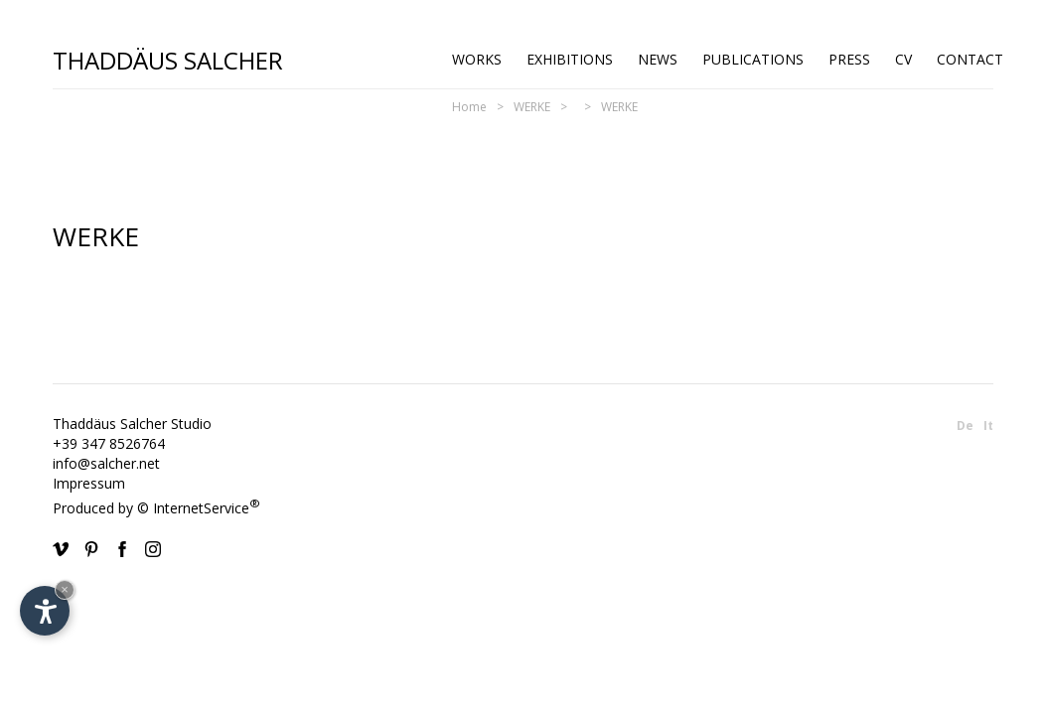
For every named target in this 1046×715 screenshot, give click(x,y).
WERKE (532, 106)
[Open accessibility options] (45, 611)
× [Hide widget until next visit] (65, 589)
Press (849, 59)
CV (903, 59)
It (988, 425)
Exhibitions (569, 59)
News (657, 59)
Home (469, 106)
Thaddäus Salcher (168, 59)
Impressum (89, 483)
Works (477, 59)
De (965, 425)
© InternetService (198, 508)
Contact (970, 59)
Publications (753, 59)
